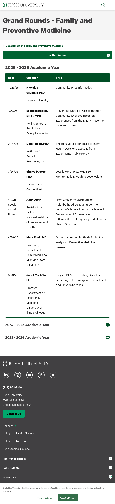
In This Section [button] (57, 55)
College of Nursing (14, 441)
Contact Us (14, 414)
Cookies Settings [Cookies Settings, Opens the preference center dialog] (44, 498)
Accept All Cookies (68, 498)
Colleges (8, 426)
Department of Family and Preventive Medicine (34, 46)
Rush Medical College (16, 449)
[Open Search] (103, 5)
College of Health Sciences (19, 433)
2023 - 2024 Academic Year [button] (27, 337)
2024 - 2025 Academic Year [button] (27, 324)
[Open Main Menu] (110, 5)
